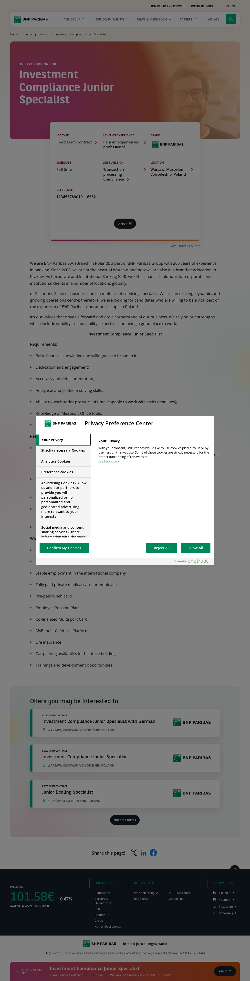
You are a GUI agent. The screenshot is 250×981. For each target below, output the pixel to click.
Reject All (161, 548)
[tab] (63, 440)
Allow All (195, 548)
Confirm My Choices (64, 548)
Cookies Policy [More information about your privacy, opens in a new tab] (108, 461)
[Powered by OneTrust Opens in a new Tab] (193, 561)
